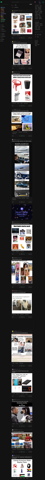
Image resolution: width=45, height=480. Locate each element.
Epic (2, 16)
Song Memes (17, 251)
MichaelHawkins (15, 429)
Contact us (36, 42)
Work (13, 363)
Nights (13, 455)
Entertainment (3, 13)
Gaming (2, 10)
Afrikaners (14, 35)
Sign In (43, 2)
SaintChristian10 (15, 10)
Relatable (23, 65)
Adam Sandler (15, 284)
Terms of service (37, 44)
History (18, 103)
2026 (40, 5)
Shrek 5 (37, 15)
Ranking (2, 39)
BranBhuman (14, 331)
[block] (31, 38)
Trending (2, 26)
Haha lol (13, 12)
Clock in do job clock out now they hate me (20, 332)
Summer (41, 11)
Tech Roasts (22, 393)
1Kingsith (14, 109)
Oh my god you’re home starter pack (18, 292)
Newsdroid (3, 7)
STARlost (14, 41)
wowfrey (14, 399)
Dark (2, 15)
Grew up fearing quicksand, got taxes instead (20, 110)
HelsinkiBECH (14, 257)
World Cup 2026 (38, 14)
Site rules (36, 43)
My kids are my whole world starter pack (19, 43)
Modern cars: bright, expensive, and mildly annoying (21, 141)
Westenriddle (14, 290)
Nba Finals (39, 7)
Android (14, 393)
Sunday (40, 18)
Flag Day (40, 8)
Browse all (2, 22)
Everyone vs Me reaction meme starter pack (20, 401)
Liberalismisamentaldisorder (21, 449)
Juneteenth (37, 11)
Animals (2, 12)
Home (18, 314)
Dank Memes (26, 103)
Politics (22, 103)
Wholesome (3, 19)
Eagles (14, 251)
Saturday (37, 18)
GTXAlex (14, 369)
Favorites (2, 33)
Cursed (27, 393)
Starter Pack (18, 35)
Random (2, 29)
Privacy (36, 45)
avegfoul (14, 139)
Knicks (36, 8)
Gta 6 (40, 15)
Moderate (3, 34)
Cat (39, 26)
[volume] (31, 421)
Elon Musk (40, 12)
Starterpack (16, 7)
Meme (17, 423)
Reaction (14, 423)
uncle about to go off (16, 73)
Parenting (19, 65)
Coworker (17, 363)
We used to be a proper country (18, 431)
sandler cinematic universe (17, 259)
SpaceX (37, 12)
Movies (24, 284)
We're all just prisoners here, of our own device (20, 223)
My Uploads (3, 36)
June (36, 7)
